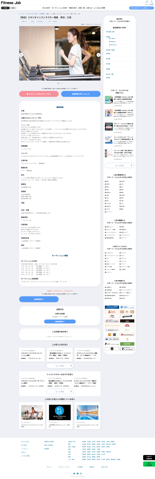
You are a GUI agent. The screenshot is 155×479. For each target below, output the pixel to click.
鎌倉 (121, 192)
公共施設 (122, 269)
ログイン (49, 467)
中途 (5, 8)
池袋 (107, 195)
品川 (121, 187)
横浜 (107, 181)
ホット (107, 261)
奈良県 (103, 452)
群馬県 (93, 444)
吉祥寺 (107, 184)
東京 (107, 200)
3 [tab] (61, 83)
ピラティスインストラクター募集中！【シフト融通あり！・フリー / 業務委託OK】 (87, 354)
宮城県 (98, 441)
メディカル (123, 261)
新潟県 (84, 447)
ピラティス (123, 258)
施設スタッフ (109, 227)
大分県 (103, 459)
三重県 (98, 449)
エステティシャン (125, 235)
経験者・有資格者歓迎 (37, 21)
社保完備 (122, 287)
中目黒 (122, 195)
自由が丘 (108, 206)
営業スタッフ (124, 232)
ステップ (122, 264)
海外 (108, 77)
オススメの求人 (25, 441)
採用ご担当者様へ (49, 445)
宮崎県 (108, 459)
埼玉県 (98, 444)
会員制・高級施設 (52, 21)
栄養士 (122, 227)
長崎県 (93, 459)
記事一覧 (81, 8)
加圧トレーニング (110, 264)
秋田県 (103, 441)
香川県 (89, 457)
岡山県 (93, 454)
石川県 (93, 447)
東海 (108, 53)
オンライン (108, 212)
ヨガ (107, 258)
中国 (108, 63)
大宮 (121, 184)
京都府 (89, 452)
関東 (108, 36)
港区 (48, 14)
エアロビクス (109, 253)
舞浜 (121, 209)
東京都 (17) (112, 41)
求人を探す (46, 8)
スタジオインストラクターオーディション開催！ (31, 354)
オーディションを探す (60, 8)
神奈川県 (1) (113, 44)
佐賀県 (89, 459)
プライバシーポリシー (64, 467)
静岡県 (89, 449)
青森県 (84, 441)
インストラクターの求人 (31, 14)
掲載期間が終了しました (80, 94)
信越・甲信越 (110, 50)
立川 (121, 203)
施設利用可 (108, 298)
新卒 (13, 8)
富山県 (89, 447)
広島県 (98, 454)
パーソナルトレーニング (111, 255)
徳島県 (84, 457)
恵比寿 (122, 181)
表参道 (122, 206)
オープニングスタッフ (126, 290)
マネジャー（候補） (110, 229)
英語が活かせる (124, 295)
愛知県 (93, 449)
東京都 (42, 14)
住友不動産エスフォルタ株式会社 (31, 114)
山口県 (103, 454)
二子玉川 (108, 203)
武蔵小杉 (108, 192)
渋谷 (107, 198)
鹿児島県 (113, 459)
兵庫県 (98, 452)
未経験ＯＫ (108, 287)
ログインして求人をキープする (39, 94)
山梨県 (103, 447)
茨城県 (84, 444)
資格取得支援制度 (110, 295)
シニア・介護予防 (110, 269)
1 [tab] (58, 83)
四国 (108, 69)
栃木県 (89, 444)
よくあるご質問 (99, 8)
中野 (121, 198)
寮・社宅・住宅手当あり (111, 292)
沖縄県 (118, 459)
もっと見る (59, 365)
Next (99, 55)
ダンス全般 (108, 266)
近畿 (108, 58)
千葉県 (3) (112, 38)
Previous (21, 55)
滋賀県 (84, 452)
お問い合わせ (104, 467)
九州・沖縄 (109, 74)
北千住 (107, 209)
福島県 (112, 441)
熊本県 (98, 459)
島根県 (89, 454)
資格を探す (73, 8)
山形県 (108, 441)
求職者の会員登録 (49, 441)
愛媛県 (93, 457)
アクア (122, 255)
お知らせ (89, 8)
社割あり (122, 298)
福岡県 (84, 459)
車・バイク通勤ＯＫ (125, 292)
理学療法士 (123, 229)
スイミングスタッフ (110, 232)
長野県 (108, 447)
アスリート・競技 (125, 266)
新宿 (107, 187)
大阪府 (93, 452)
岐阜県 (84, 449)
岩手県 (93, 441)
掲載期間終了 (39, 299)
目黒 (107, 189)
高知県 (98, 457)
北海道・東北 (110, 31)
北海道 (89, 441)
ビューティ (123, 253)
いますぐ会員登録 (149, 458)
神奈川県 (108, 444)
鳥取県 (84, 454)
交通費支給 (24, 21)
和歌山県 (108, 452)
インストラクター (110, 235)
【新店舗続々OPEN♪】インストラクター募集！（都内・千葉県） (60, 354)
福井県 (98, 447)
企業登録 (46, 448)
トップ (20, 14)
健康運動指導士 (109, 238)
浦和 (121, 189)
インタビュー (24, 448)
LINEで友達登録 (149, 464)
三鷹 (121, 200)
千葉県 (103, 444)
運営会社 (92, 467)
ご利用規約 (80, 467)
